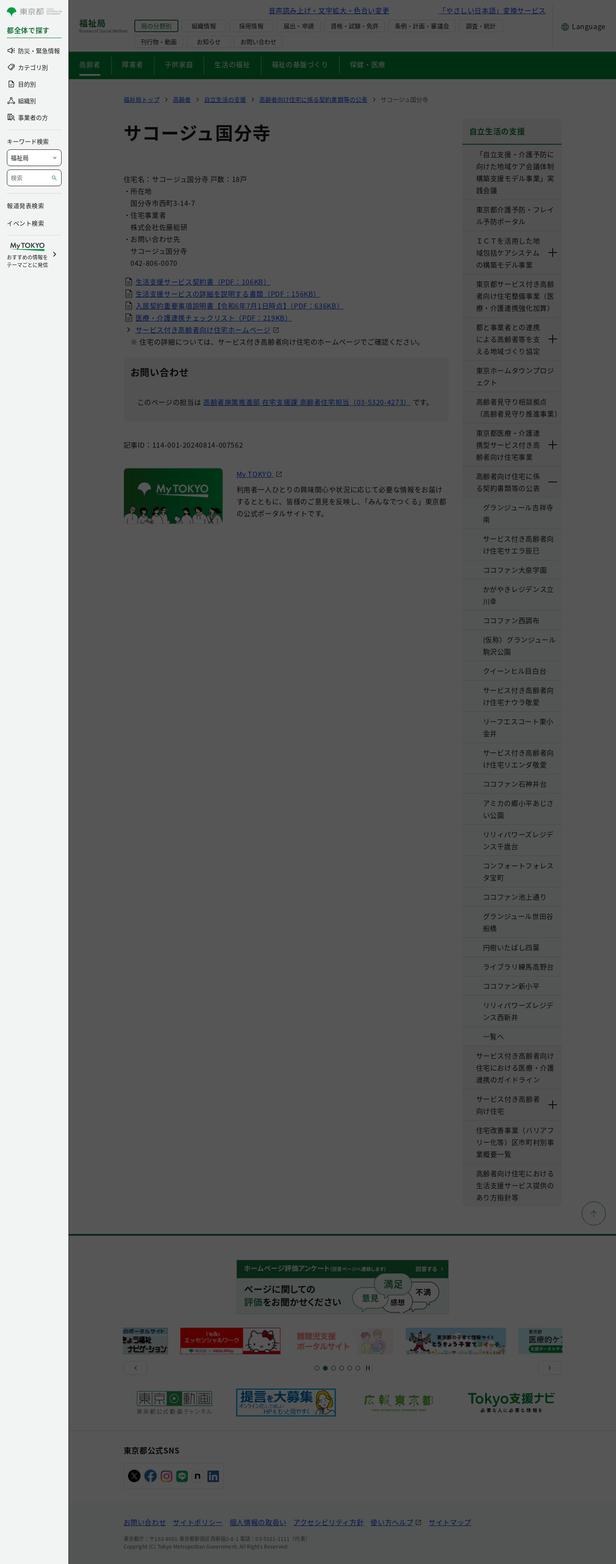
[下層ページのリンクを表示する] (553, 252)
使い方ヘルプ (391, 1522)
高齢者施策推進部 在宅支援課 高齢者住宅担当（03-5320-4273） (307, 402)
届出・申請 (299, 25)
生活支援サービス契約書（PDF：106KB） (203, 282)
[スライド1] (317, 1368)
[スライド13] (341, 1368)
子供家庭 (179, 64)
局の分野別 (156, 25)
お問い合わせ (258, 41)
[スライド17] (349, 1368)
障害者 (132, 64)
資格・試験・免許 (355, 25)
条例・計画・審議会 (422, 25)
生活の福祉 (232, 64)
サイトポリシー (197, 1522)
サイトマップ (450, 1522)
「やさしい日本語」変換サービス (492, 10)
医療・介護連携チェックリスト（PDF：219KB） (214, 317)
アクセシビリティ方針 (328, 1522)
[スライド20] (357, 1368)
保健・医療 (367, 64)
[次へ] (550, 1368)
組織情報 (204, 25)
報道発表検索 (25, 205)
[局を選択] (34, 157)
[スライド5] (325, 1368)
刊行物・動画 (159, 41)
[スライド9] (333, 1368)
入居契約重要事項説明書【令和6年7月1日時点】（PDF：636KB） (240, 305)
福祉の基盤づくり (300, 64)
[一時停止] (368, 1368)
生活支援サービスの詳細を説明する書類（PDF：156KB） (228, 293)
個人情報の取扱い (258, 1522)
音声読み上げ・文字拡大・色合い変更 (329, 10)
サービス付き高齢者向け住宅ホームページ (203, 329)
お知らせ (209, 41)
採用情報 (251, 25)
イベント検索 (25, 223)
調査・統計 (481, 25)
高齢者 (90, 64)
